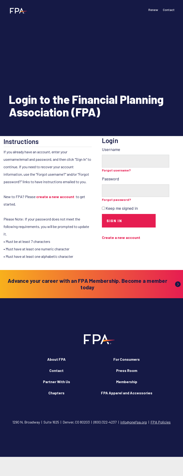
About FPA (56, 359)
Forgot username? (116, 170)
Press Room (126, 370)
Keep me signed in (122, 208)
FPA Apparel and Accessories (126, 393)
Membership (126, 381)
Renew (153, 10)
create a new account (55, 196)
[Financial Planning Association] (17, 10)
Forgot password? (116, 200)
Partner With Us (56, 381)
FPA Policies (161, 422)
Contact (169, 10)
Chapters (56, 393)
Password (110, 178)
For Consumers (126, 359)
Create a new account (121, 237)
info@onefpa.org (133, 422)
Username (111, 149)
